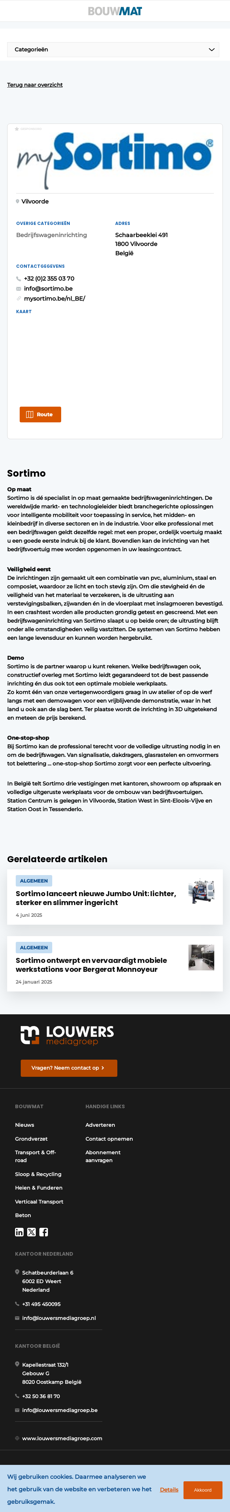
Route (45, 414)
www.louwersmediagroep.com (62, 1438)
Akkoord (203, 1490)
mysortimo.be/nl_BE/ (54, 298)
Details (169, 1489)
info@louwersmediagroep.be (60, 1410)
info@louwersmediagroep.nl (59, 1318)
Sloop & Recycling (38, 1174)
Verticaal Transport (39, 1202)
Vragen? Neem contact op (65, 1068)
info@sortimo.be (48, 288)
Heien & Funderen (39, 1188)
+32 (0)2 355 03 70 (49, 278)
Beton (23, 1215)
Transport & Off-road (35, 1156)
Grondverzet (31, 1139)
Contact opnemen (109, 1139)
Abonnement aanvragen (103, 1156)
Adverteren (100, 1125)
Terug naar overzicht (35, 84)
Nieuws (24, 1125)
